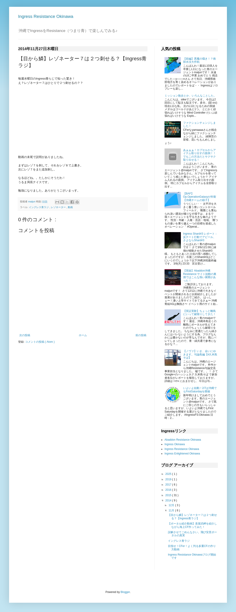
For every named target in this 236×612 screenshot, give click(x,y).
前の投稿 (140, 335)
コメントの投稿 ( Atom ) (40, 341)
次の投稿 (24, 335)
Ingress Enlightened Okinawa (182, 453)
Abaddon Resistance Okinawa (183, 439)
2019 (168, 479)
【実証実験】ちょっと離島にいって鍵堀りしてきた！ (199, 312)
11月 (172, 510)
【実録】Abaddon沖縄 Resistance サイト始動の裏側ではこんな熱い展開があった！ (199, 275)
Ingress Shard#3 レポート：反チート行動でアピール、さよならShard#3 (200, 237)
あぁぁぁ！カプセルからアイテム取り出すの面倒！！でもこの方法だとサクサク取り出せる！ (199, 154)
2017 (168, 484)
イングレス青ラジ (39, 207)
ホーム (83, 335)
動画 (70, 207)
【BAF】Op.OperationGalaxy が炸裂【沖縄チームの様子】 (199, 197)
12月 (172, 505)
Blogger (125, 592)
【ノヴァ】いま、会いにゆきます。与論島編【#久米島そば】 (200, 354)
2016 (168, 489)
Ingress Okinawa (175, 444)
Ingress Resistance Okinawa (45, 16)
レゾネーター (58, 207)
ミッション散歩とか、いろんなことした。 (190, 95)
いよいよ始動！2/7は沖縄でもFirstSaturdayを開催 (200, 389)
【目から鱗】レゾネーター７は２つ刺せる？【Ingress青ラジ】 (192, 516)
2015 (168, 495)
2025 (168, 474)
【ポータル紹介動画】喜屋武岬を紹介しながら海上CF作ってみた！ (192, 525)
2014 (168, 500)
